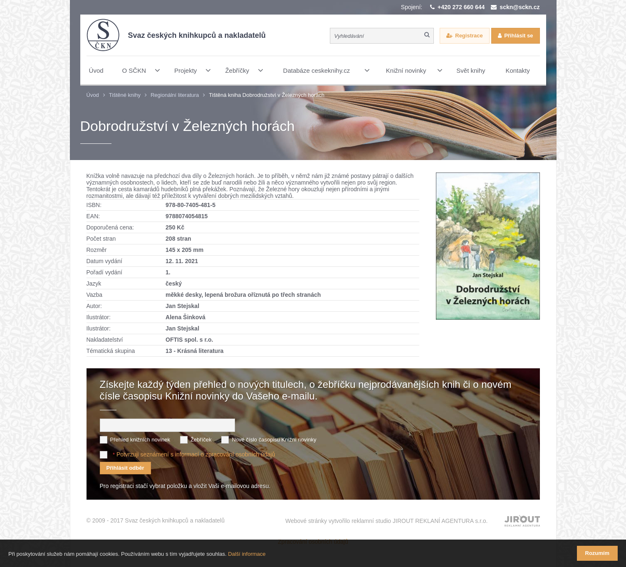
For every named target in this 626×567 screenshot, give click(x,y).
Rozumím (597, 553)
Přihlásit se (518, 35)
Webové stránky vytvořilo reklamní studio (386, 521)
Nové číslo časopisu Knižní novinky (274, 439)
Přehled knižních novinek (140, 439)
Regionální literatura (175, 95)
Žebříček (201, 439)
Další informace (246, 554)
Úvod (93, 95)
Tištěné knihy (125, 95)
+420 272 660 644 (461, 7)
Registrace (468, 35)
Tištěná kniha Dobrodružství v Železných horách (266, 95)
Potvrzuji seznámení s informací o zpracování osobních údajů (195, 454)
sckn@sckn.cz (519, 7)
